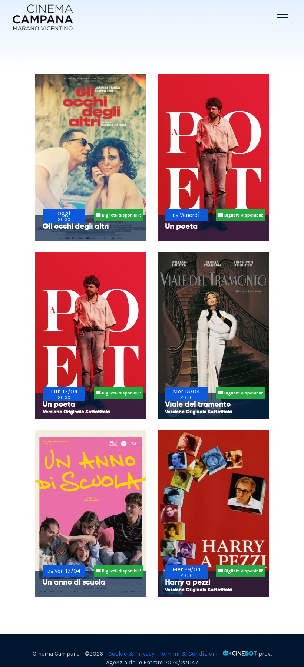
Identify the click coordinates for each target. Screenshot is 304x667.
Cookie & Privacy (131, 653)
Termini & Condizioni (188, 653)
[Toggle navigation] (282, 17)
